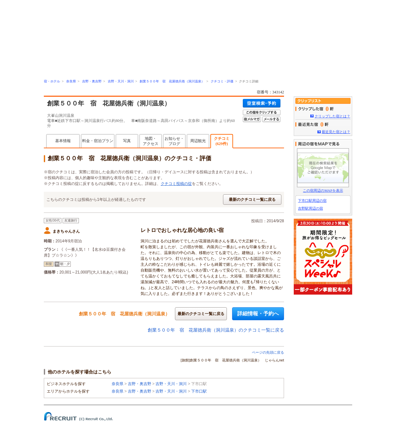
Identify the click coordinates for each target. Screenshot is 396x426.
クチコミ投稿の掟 (176, 183)
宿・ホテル (52, 81)
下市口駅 (199, 391)
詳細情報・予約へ (258, 313)
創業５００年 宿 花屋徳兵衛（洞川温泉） (172, 81)
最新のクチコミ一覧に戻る (252, 199)
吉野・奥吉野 (92, 81)
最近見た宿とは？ (336, 132)
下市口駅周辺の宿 (312, 200)
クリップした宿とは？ (332, 116)
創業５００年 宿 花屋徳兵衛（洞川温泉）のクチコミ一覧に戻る (216, 330)
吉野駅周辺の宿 (310, 208)
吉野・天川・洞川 (121, 81)
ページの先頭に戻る (268, 352)
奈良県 (71, 81)
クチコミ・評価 (222, 81)
